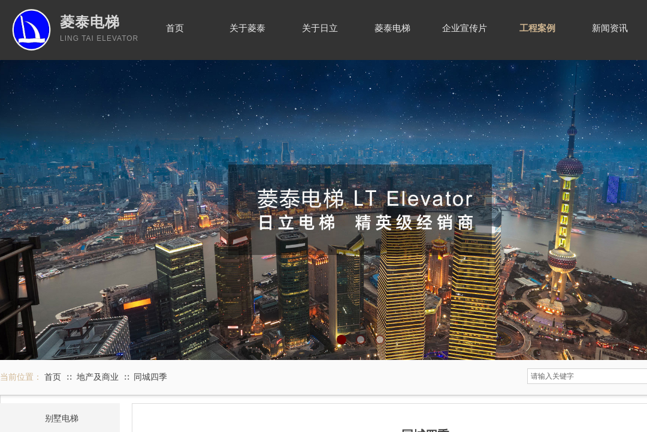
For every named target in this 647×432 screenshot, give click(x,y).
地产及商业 (98, 377)
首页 (52, 377)
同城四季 (150, 377)
